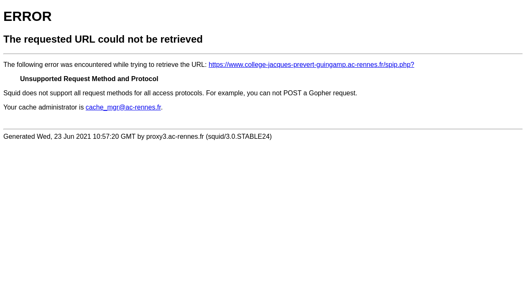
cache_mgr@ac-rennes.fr (123, 107)
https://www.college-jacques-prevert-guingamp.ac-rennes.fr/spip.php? (311, 64)
